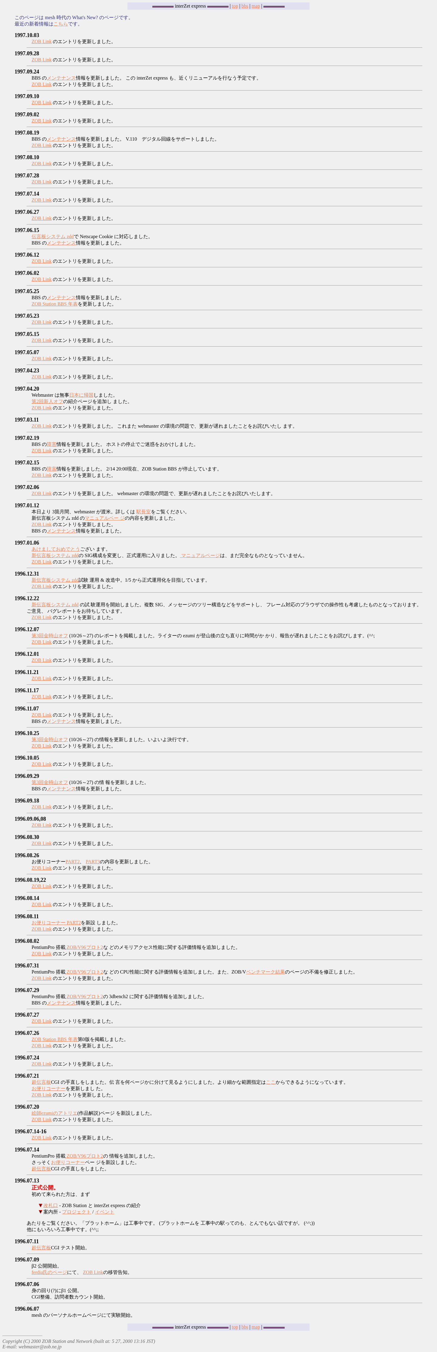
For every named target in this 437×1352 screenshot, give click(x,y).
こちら (60, 23)
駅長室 (143, 511)
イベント (104, 1211)
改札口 (50, 1205)
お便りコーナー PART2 (56, 922)
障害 (51, 444)
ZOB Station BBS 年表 (55, 303)
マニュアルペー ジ (105, 518)
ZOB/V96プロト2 (84, 947)
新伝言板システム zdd (55, 555)
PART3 (93, 861)
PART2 (73, 861)
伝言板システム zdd (53, 236)
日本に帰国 (81, 395)
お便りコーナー (49, 1088)
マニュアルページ (200, 555)
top (235, 6)
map (256, 6)
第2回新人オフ (47, 401)
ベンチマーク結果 (265, 971)
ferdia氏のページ (49, 1272)
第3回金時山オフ (50, 635)
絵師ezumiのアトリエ (54, 1113)
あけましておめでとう (56, 549)
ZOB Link (42, 41)
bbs (245, 6)
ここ (271, 1082)
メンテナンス (61, 77)
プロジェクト (76, 1211)
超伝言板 (41, 1082)
